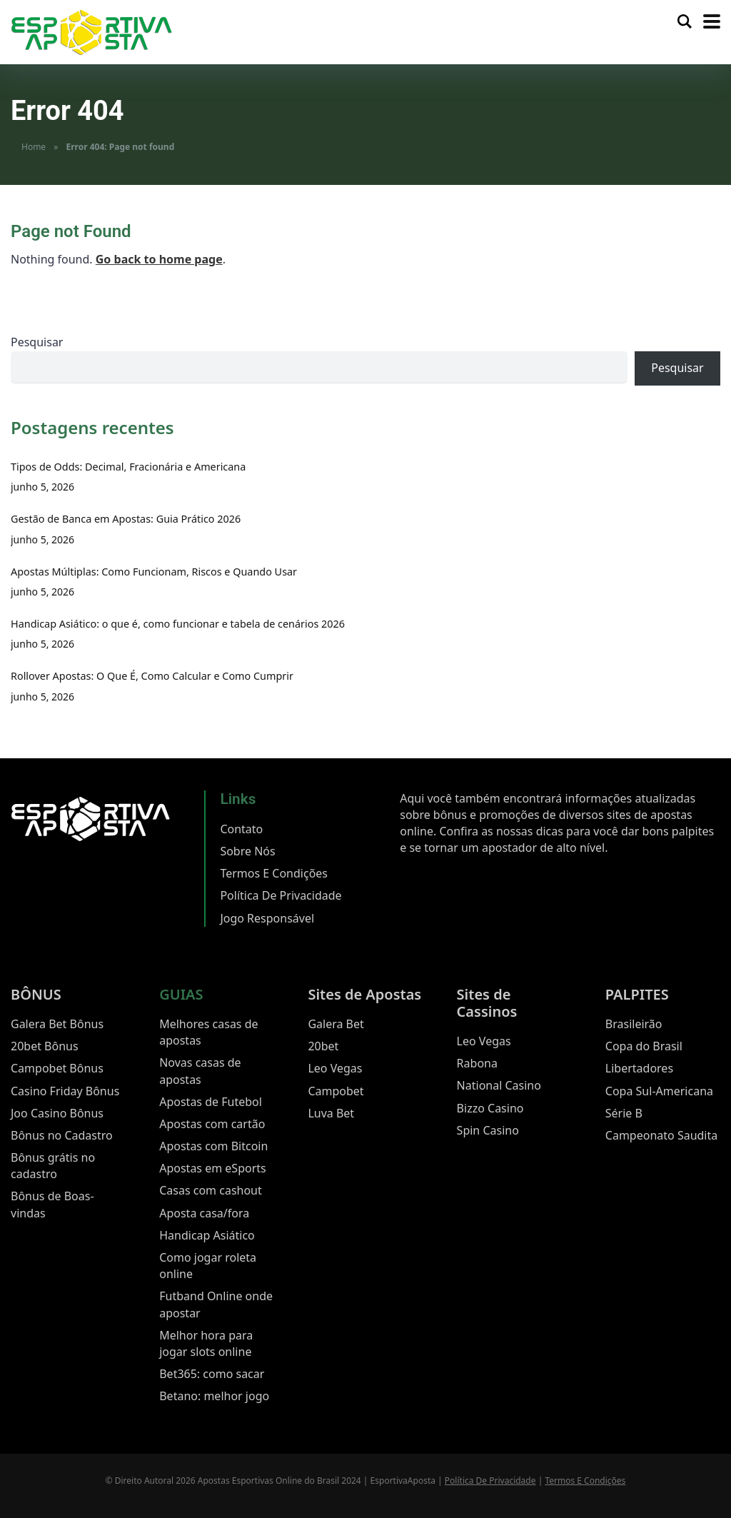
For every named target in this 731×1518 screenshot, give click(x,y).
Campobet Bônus (57, 1068)
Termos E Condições (274, 873)
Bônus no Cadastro (62, 1135)
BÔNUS (36, 994)
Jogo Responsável (267, 918)
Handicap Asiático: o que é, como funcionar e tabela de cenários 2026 (178, 623)
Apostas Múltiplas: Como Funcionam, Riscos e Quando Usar (154, 571)
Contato (241, 829)
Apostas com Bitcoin (213, 1146)
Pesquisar (37, 342)
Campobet (335, 1091)
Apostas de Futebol (210, 1102)
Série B (623, 1113)
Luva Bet (331, 1113)
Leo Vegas (335, 1068)
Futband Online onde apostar (216, 1304)
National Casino (499, 1085)
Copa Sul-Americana (659, 1091)
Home (33, 147)
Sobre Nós (247, 851)
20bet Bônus (45, 1046)
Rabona (477, 1063)
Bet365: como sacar (211, 1374)
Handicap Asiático (207, 1235)
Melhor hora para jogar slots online (206, 1343)
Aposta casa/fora (204, 1213)
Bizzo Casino (490, 1108)
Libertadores (639, 1068)
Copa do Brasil (643, 1046)
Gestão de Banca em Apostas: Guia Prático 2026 (126, 519)
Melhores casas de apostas (208, 1032)
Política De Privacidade (280, 895)
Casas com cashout (210, 1190)
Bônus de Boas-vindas (52, 1204)
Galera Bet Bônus (57, 1024)
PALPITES (637, 994)
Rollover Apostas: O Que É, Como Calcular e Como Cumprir (152, 676)
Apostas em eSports (212, 1168)
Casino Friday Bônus (65, 1091)
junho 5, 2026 (42, 486)
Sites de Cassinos (487, 1003)
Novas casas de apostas (200, 1071)
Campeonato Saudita (661, 1135)
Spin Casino (488, 1130)
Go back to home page (159, 259)
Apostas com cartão (212, 1124)
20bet (323, 1046)
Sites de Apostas (364, 994)
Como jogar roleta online (207, 1266)
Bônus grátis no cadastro (53, 1166)
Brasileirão (633, 1024)
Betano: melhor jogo (214, 1396)
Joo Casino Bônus (57, 1113)
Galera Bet (335, 1024)
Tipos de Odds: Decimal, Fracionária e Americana (128, 466)
